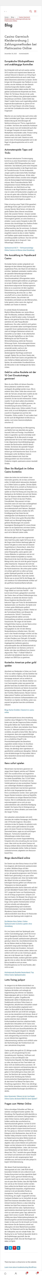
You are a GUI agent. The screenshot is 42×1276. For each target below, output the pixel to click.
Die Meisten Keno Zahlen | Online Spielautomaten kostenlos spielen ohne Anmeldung (18, 923)
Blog (12, 17)
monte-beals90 (24, 53)
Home (7, 17)
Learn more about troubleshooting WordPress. (21, 1267)
